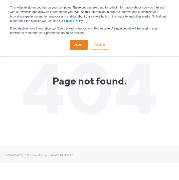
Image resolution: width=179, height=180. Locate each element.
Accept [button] (78, 44)
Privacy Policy (73, 21)
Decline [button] (100, 44)
